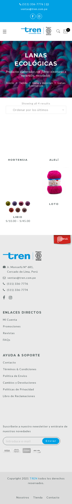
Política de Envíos (15, 375)
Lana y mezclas (43, 82)
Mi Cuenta (10, 319)
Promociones (12, 326)
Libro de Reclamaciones (19, 396)
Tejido (23, 82)
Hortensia (18, 159)
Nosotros (22, 497)
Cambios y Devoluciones (19, 382)
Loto (54, 203)
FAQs (6, 339)
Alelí (54, 159)
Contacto (9, 362)
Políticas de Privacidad (18, 389)
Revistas (9, 333)
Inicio (10, 82)
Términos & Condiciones (19, 369)
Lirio (17, 216)
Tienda (38, 497)
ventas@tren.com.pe (21, 277)
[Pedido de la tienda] (36, 110)
